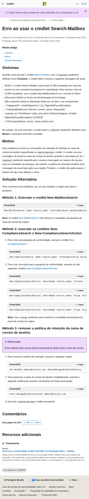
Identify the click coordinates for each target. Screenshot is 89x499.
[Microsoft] (44, 4)
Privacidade (19, 491)
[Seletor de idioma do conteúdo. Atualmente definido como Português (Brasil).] (13, 480)
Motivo (7, 56)
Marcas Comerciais (27, 495)
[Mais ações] (84, 20)
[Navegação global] (3, 3)
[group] (44, 211)
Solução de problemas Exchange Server (28, 20)
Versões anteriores (57, 487)
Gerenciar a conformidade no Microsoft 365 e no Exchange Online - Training (38, 451)
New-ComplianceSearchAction (42, 268)
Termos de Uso (9, 495)
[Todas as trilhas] (4, 20)
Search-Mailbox (42, 75)
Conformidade (57, 20)
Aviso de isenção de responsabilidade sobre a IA (23, 487)
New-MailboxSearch (29, 218)
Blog (71, 487)
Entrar (84, 4)
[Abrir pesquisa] (77, 3)
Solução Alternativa (13, 60)
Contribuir (6, 491)
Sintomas (9, 53)
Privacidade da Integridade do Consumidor (49, 491)
